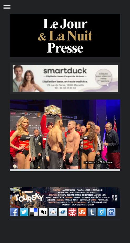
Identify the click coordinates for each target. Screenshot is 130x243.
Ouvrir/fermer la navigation (65, 7)
